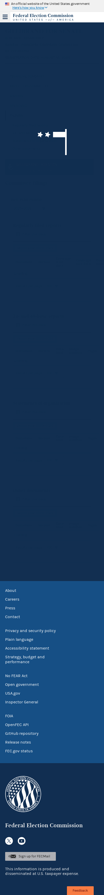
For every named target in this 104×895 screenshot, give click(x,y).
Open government (22, 684)
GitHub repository (22, 733)
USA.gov (12, 693)
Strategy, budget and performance (25, 659)
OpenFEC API (17, 724)
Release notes (18, 742)
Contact (12, 617)
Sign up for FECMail (34, 856)
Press (10, 608)
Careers (12, 599)
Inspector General (21, 702)
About (10, 590)
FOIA (9, 716)
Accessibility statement (27, 648)
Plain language (19, 639)
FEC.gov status (19, 751)
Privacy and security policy (30, 630)
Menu (5, 17)
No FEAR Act (16, 676)
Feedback (80, 891)
